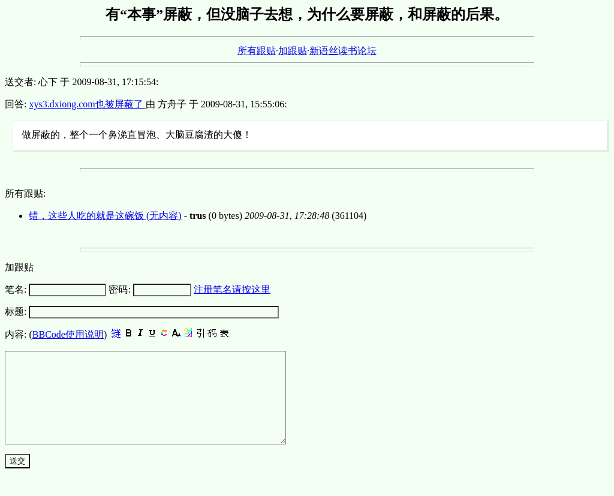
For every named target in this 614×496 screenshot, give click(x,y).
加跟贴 (292, 51)
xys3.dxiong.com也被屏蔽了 (87, 104)
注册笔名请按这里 (232, 289)
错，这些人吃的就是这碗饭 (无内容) (105, 216)
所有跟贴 (256, 51)
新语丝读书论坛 (343, 51)
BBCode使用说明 (68, 334)
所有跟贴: (25, 193)
